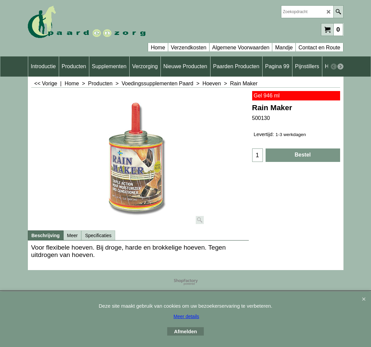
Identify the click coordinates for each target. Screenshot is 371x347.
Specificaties (98, 235)
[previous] (334, 66)
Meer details (186, 316)
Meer (72, 235)
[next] (340, 66)
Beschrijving (46, 235)
